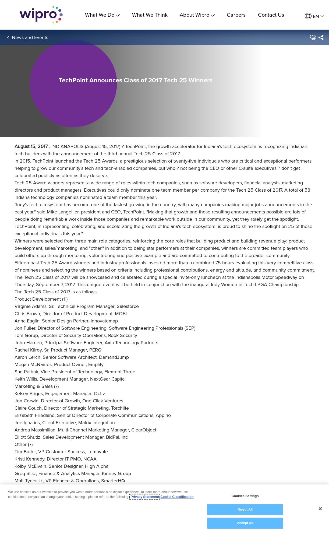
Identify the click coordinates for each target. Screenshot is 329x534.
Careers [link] (236, 15)
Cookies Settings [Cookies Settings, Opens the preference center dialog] (245, 496)
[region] (164, 509)
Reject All (245, 509)
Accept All (245, 523)
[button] (312, 37)
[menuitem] (314, 16)
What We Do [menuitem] (102, 15)
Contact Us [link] (271, 15)
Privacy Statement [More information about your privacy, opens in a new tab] (145, 497)
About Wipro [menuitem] (197, 15)
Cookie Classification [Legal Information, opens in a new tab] (176, 497)
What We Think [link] (150, 15)
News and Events (30, 37)
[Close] (320, 509)
